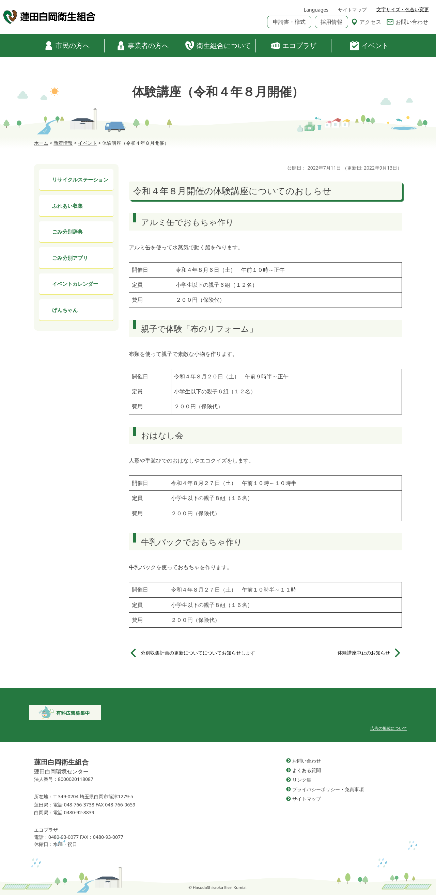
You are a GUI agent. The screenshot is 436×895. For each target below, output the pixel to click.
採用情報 (331, 22)
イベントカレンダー (75, 283)
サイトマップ (352, 9)
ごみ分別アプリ (70, 257)
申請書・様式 (289, 22)
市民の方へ (67, 45)
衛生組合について (218, 45)
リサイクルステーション (80, 179)
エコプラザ (293, 45)
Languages (316, 9)
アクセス (366, 22)
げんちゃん (65, 310)
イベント (369, 45)
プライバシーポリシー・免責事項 (328, 789)
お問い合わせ (407, 22)
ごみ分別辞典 (67, 231)
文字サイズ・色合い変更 (402, 9)
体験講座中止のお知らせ (364, 652)
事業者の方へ (142, 45)
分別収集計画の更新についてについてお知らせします (198, 652)
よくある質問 (306, 770)
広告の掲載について (388, 728)
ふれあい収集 (67, 205)
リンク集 (301, 779)
